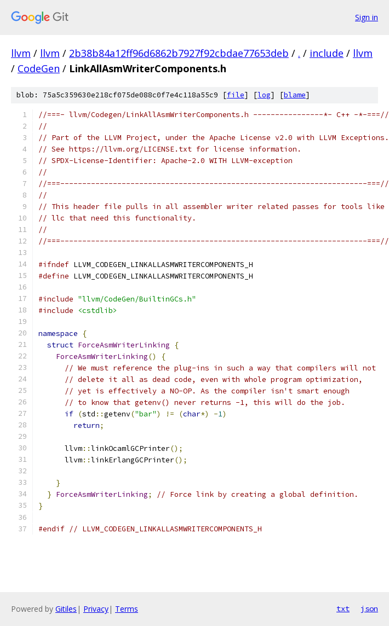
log (264, 95)
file (235, 95)
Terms (126, 609)
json (369, 608)
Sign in (366, 17)
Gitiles (66, 609)
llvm (21, 53)
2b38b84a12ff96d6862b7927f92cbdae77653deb (179, 53)
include (327, 53)
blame (295, 95)
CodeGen (39, 68)
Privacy (95, 609)
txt (343, 608)
